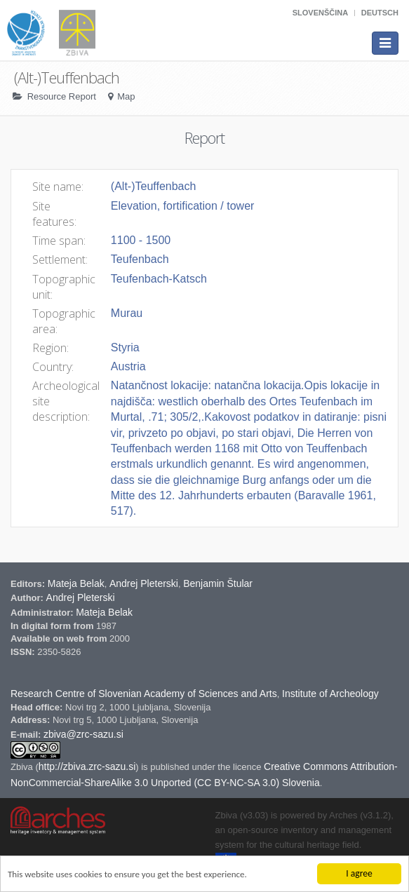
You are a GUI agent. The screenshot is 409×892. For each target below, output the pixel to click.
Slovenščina (320, 12)
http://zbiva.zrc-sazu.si (87, 766)
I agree (359, 873)
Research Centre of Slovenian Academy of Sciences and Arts (144, 693)
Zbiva (23, 767)
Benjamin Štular (218, 583)
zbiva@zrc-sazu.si (83, 734)
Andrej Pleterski (143, 583)
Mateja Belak (76, 583)
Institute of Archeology (330, 693)
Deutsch (379, 12)
